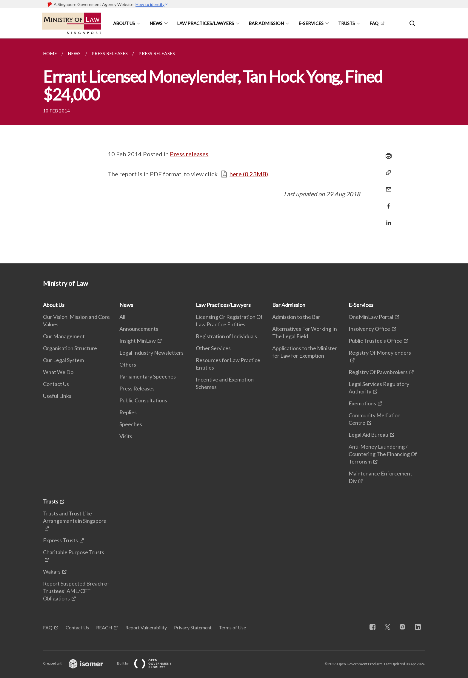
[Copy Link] (386, 173)
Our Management (64, 336)
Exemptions (362, 403)
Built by (149, 663)
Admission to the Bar (296, 316)
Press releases (189, 153)
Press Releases (137, 388)
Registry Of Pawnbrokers (378, 372)
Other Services (213, 348)
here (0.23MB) (249, 173)
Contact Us (56, 384)
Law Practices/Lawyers (205, 23)
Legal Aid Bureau (368, 434)
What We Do (58, 372)
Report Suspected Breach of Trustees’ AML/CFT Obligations (76, 591)
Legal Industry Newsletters (151, 352)
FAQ (374, 23)
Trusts (346, 23)
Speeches (130, 424)
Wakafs (52, 571)
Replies (128, 412)
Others (127, 364)
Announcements (138, 328)
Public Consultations (143, 400)
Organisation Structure (70, 348)
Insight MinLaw (137, 340)
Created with (78, 663)
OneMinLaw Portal (371, 316)
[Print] (386, 156)
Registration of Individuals (226, 336)
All (122, 316)
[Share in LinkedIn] (386, 219)
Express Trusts (60, 540)
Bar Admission (266, 23)
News (156, 23)
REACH (104, 627)
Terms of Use (232, 627)
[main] (234, 150)
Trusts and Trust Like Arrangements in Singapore (75, 517)
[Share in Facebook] (386, 202)
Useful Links (57, 396)
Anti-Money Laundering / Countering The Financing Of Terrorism (383, 454)
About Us (124, 23)
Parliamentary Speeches (147, 376)
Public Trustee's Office (375, 340)
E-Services (311, 23)
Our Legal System (63, 360)
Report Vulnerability (146, 627)
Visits (125, 436)
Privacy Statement (193, 627)
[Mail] (386, 186)
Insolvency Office (369, 328)
